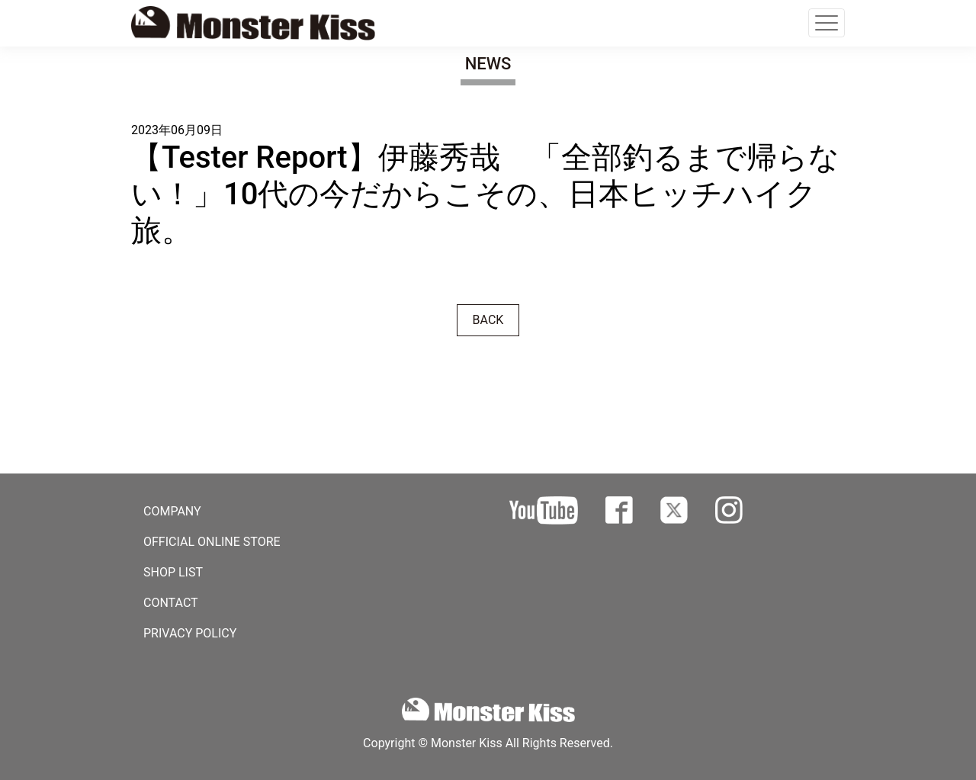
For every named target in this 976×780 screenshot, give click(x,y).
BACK (488, 320)
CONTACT (170, 602)
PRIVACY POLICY (189, 633)
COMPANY (172, 511)
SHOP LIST (173, 572)
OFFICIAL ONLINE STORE (212, 541)
